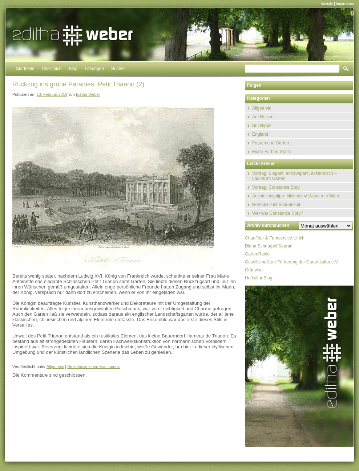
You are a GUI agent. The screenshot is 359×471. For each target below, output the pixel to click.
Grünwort (254, 270)
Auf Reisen (263, 116)
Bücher (118, 68)
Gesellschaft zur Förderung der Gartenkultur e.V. (292, 262)
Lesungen (94, 68)
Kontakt (326, 4)
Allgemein (55, 366)
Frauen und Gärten (270, 143)
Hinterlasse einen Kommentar (93, 366)
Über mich (52, 68)
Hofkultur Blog (258, 277)
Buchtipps (261, 125)
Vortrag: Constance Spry (276, 187)
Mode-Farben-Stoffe (271, 151)
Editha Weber (88, 94)
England (260, 134)
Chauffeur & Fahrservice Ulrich (274, 238)
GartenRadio (257, 254)
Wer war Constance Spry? (277, 213)
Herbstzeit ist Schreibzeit (276, 204)
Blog (73, 68)
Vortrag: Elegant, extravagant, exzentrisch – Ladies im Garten (294, 176)
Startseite (25, 68)
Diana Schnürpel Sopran (269, 246)
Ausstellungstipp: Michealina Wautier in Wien (295, 195)
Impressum (345, 4)
